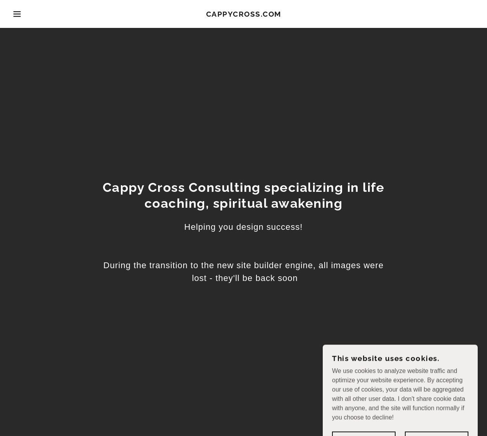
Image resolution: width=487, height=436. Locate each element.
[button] (24, 14)
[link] (243, 14)
